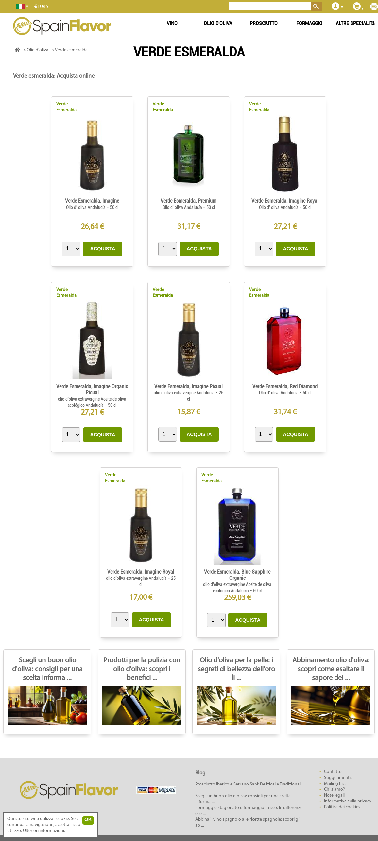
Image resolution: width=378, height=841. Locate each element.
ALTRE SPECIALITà (355, 23)
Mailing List (335, 783)
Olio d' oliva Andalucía (86, 207)
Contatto (333, 772)
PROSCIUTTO (264, 23)
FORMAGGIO (309, 23)
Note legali (334, 795)
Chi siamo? (334, 789)
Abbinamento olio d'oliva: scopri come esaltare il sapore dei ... (330, 669)
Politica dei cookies (342, 807)
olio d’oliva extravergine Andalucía (184, 392)
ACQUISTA (102, 248)
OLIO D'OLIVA (218, 23)
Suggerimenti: (338, 777)
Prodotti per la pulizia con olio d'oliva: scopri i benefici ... (141, 669)
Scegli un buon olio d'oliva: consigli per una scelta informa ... (47, 669)
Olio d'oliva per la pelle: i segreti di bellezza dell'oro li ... (236, 669)
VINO (172, 23)
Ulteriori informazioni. (44, 830)
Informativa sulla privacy (347, 801)
